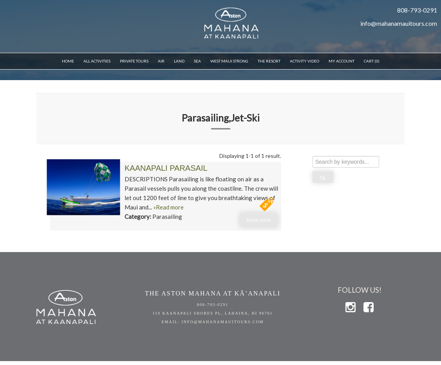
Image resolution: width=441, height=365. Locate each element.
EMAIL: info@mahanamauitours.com (212, 322)
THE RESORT (269, 61)
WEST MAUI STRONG (229, 61)
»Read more (168, 207)
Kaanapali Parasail (166, 168)
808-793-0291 (213, 304)
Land (179, 61)
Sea (197, 61)
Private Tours (134, 61)
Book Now (258, 220)
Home (68, 61)
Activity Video (304, 61)
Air (161, 61)
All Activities (96, 61)
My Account (341, 61)
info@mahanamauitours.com (398, 23)
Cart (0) (372, 61)
